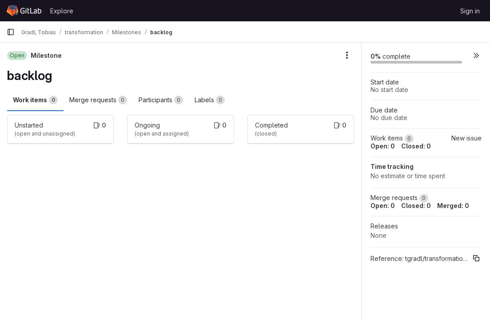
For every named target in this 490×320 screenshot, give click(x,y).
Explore (61, 11)
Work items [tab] (35, 100)
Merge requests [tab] (98, 100)
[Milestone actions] (347, 55)
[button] (476, 55)
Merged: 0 (453, 205)
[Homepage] (24, 11)
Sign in (470, 11)
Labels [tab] (210, 100)
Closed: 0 (416, 146)
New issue (466, 138)
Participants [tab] (161, 100)
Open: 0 (382, 146)
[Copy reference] (476, 258)
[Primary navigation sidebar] (11, 32)
